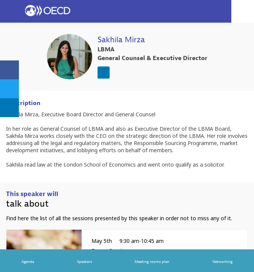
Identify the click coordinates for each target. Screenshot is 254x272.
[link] (9, 69)
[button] (11, 11)
